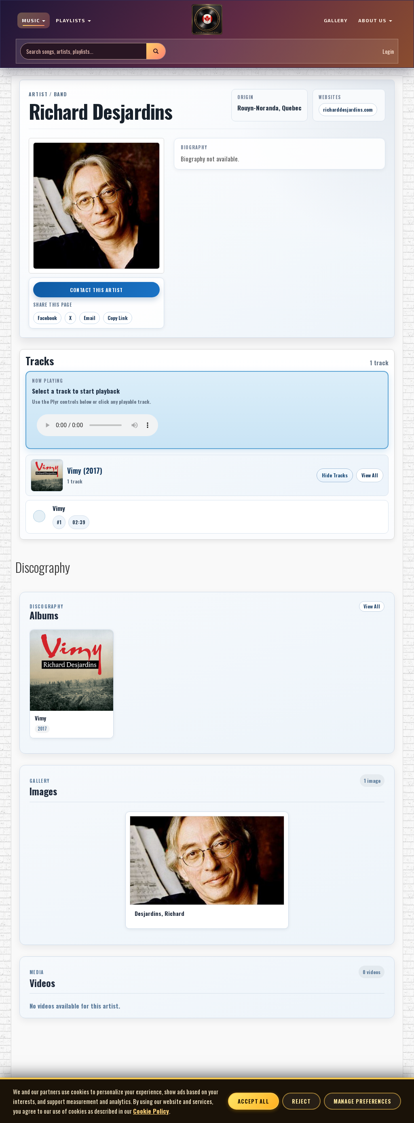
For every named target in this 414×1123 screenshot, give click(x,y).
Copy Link (118, 317)
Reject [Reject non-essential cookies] (301, 1101)
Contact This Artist (96, 289)
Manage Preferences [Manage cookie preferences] (362, 1101)
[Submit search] (155, 51)
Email (89, 317)
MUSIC (33, 20)
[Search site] (83, 51)
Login (388, 51)
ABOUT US (375, 20)
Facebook (47, 317)
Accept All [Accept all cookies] (253, 1101)
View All (369, 475)
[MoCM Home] (207, 20)
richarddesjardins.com (348, 109)
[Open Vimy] (47, 475)
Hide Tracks (335, 475)
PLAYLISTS (73, 20)
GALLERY (336, 20)
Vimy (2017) (84, 470)
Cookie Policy (151, 1110)
